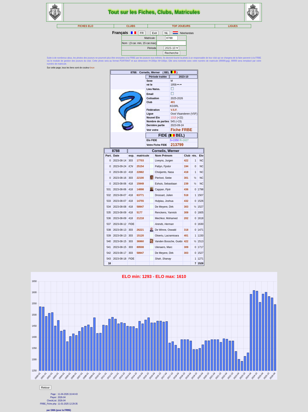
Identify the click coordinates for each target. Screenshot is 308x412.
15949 (140, 183)
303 (185, 206)
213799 (177, 145)
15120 (140, 235)
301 (185, 177)
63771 (140, 195)
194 (185, 166)
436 (185, 189)
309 (185, 212)
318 (185, 229)
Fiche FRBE (181, 130)
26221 (140, 229)
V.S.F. (174, 109)
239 (185, 183)
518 (185, 195)
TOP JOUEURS (181, 26)
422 (185, 160)
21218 (140, 218)
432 (185, 200)
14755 (140, 200)
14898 (140, 189)
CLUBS (130, 26)
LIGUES (233, 26)
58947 (140, 206)
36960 (140, 241)
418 (185, 172)
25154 (140, 166)
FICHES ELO (85, 26)
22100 (140, 177)
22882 (140, 172)
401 (172, 102)
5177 (139, 212)
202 (185, 218)
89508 (140, 247)
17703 (140, 160)
